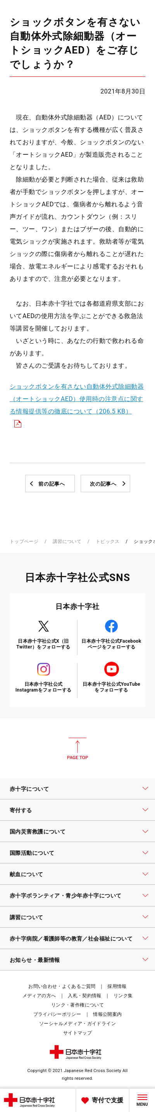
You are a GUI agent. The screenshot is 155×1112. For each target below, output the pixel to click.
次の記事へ (103, 484)
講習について (67, 541)
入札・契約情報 (85, 995)
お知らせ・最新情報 (35, 960)
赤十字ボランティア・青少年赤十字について (65, 895)
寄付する (21, 810)
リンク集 (123, 995)
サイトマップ (77, 1033)
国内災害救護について (37, 831)
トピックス (108, 541)
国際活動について (32, 853)
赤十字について (29, 789)
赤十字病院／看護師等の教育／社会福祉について (71, 939)
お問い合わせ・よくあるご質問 (61, 986)
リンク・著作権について (77, 1005)
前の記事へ (51, 484)
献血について (26, 874)
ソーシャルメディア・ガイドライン (77, 1023)
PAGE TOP (77, 748)
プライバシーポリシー (57, 1014)
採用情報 (116, 986)
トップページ (24, 541)
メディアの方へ (39, 995)
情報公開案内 (107, 1014)
